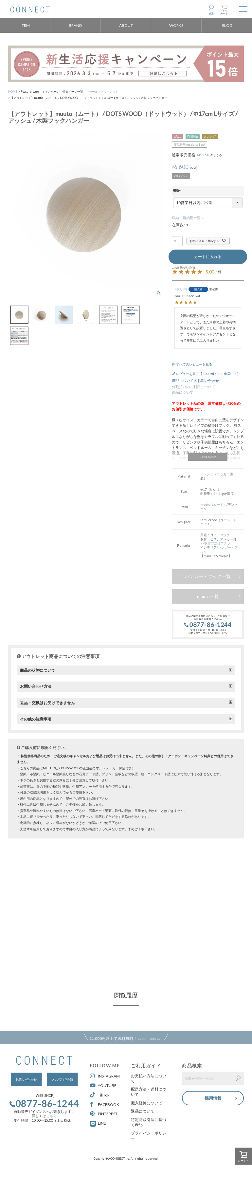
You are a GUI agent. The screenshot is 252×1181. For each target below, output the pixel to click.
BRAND (75, 25)
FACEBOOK (104, 1104)
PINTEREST (103, 1113)
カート (224, 13)
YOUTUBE (103, 1085)
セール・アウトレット (103, 91)
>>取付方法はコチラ (215, 543)
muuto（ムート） (213, 504)
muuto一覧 (208, 596)
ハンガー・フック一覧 (208, 576)
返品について (182, 392)
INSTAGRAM (105, 1076)
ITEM (25, 25)
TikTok (99, 1095)
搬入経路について (146, 1102)
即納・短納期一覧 (186, 218)
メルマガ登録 (62, 1079)
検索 (211, 13)
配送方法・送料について (148, 1092)
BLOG (227, 25)
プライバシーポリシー (148, 1136)
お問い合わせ (26, 1079)
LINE (102, 1123)
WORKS (176, 25)
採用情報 (213, 1097)
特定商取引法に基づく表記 (148, 1122)
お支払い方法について (148, 1078)
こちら (51, 1116)
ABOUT (126, 25)
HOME (13, 91)
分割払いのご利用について (193, 387)
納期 (177, 190)
